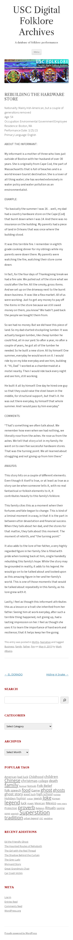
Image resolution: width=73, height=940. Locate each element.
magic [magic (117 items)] (30, 803)
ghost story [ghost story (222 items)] (13, 793)
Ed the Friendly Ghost (16, 841)
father (26, 646)
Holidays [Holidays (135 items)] (10, 798)
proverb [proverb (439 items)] (26, 807)
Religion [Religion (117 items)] (40, 808)
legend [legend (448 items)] (12, 802)
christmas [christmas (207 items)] (29, 780)
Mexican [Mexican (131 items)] (40, 803)
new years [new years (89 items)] (62, 803)
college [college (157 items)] (43, 781)
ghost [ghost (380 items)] (46, 790)
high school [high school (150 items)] (44, 794)
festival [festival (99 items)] (23, 785)
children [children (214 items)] (51, 776)
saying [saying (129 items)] (61, 808)
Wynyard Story (12, 864)
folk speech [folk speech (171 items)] (12, 790)
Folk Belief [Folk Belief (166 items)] (44, 786)
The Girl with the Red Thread (20, 850)
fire (33, 646)
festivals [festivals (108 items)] (31, 786)
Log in (7, 897)
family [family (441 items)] (11, 785)
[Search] (64, 700)
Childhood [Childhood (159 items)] (36, 777)
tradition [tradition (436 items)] (13, 817)
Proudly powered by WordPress (20, 933)
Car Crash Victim (13, 873)
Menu (36, 51)
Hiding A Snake (57, 674)
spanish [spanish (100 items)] (15, 813)
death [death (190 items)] (53, 780)
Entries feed (11, 901)
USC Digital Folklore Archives (36, 21)
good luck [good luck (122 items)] (30, 794)
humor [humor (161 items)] (21, 798)
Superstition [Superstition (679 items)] (34, 812)
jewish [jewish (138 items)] (38, 798)
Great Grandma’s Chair (16, 868)
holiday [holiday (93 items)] (57, 794)
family (18, 646)
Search (11, 689)
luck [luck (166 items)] (24, 803)
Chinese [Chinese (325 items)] (12, 780)
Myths (35, 642)
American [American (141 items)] (10, 777)
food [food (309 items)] (26, 790)
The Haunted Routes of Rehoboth (23, 846)
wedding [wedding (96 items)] (48, 818)
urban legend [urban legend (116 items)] (31, 818)
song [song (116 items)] (7, 813)
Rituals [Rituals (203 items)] (50, 807)
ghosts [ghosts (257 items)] (59, 790)
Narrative (45, 642)
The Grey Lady (12, 859)
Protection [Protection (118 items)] (10, 808)
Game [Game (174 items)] (35, 790)
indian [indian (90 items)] (30, 798)
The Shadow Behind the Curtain (22, 855)
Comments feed (13, 906)
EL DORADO (13, 674)
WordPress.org (12, 910)
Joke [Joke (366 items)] (47, 798)
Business (9, 646)
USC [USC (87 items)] (41, 818)
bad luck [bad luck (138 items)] (22, 777)
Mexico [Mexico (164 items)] (51, 803)
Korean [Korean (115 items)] (56, 798)
